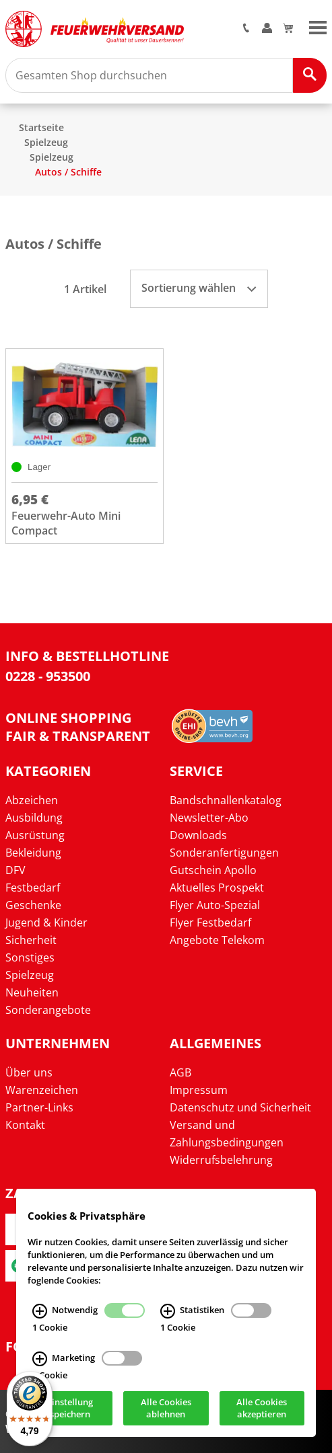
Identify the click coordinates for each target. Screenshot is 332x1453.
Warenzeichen (41, 1090)
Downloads (198, 835)
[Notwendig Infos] (39, 1311)
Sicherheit (31, 940)
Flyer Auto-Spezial (215, 905)
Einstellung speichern (70, 1409)
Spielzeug (46, 142)
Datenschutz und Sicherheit (240, 1107)
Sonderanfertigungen (224, 852)
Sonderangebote (48, 1010)
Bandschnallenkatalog (225, 800)
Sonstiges (30, 957)
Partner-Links (39, 1107)
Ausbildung (34, 817)
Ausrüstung (35, 835)
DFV (15, 870)
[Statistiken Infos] (167, 1311)
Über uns (29, 1072)
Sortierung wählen (198, 287)
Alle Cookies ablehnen (166, 1409)
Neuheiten (32, 992)
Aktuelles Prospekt (217, 887)
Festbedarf (32, 887)
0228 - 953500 (47, 676)
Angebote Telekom (217, 940)
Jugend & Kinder (46, 922)
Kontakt (25, 1124)
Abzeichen (31, 800)
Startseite (41, 127)
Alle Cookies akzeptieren (261, 1409)
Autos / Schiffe (68, 171)
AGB (180, 1072)
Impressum (199, 1090)
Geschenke (33, 905)
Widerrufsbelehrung (221, 1159)
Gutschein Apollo (213, 870)
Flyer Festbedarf (210, 922)
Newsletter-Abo (209, 817)
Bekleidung (33, 852)
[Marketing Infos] (39, 1358)
